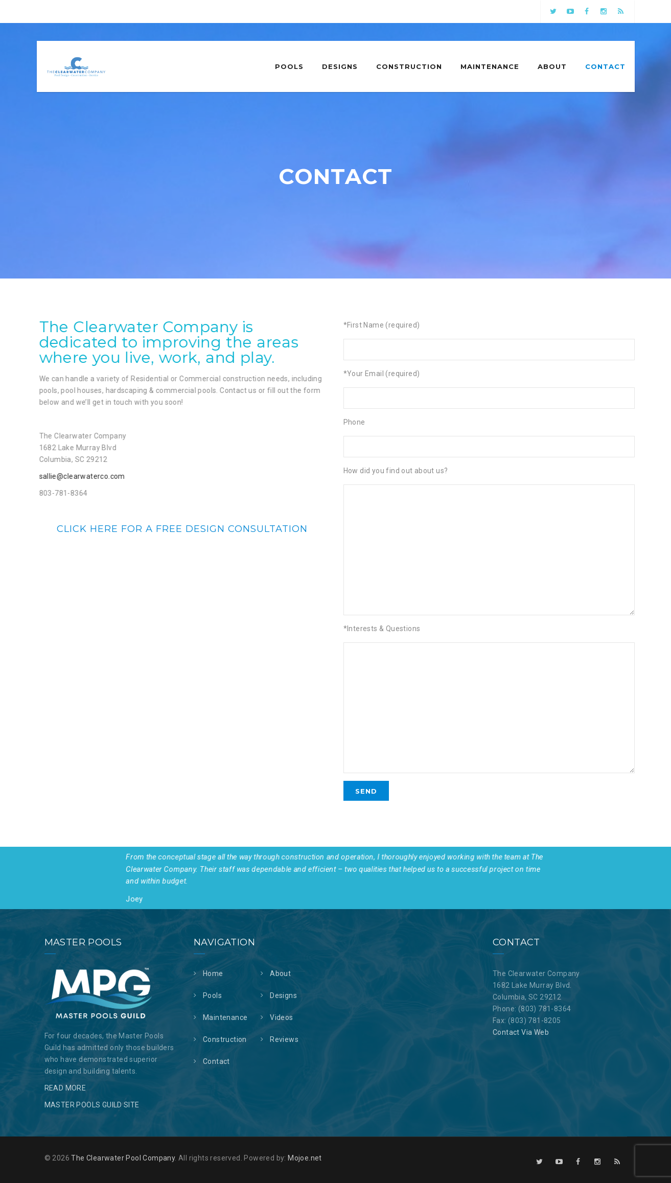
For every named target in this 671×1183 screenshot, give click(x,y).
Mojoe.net (305, 1158)
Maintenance (489, 66)
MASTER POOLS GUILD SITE (92, 1105)
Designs (340, 66)
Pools (289, 66)
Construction (409, 66)
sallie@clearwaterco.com (71, 476)
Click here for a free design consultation (182, 529)
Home (213, 973)
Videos (281, 1017)
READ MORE (65, 1088)
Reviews (284, 1039)
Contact (605, 66)
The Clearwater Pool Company (123, 1158)
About (552, 66)
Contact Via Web (521, 1032)
